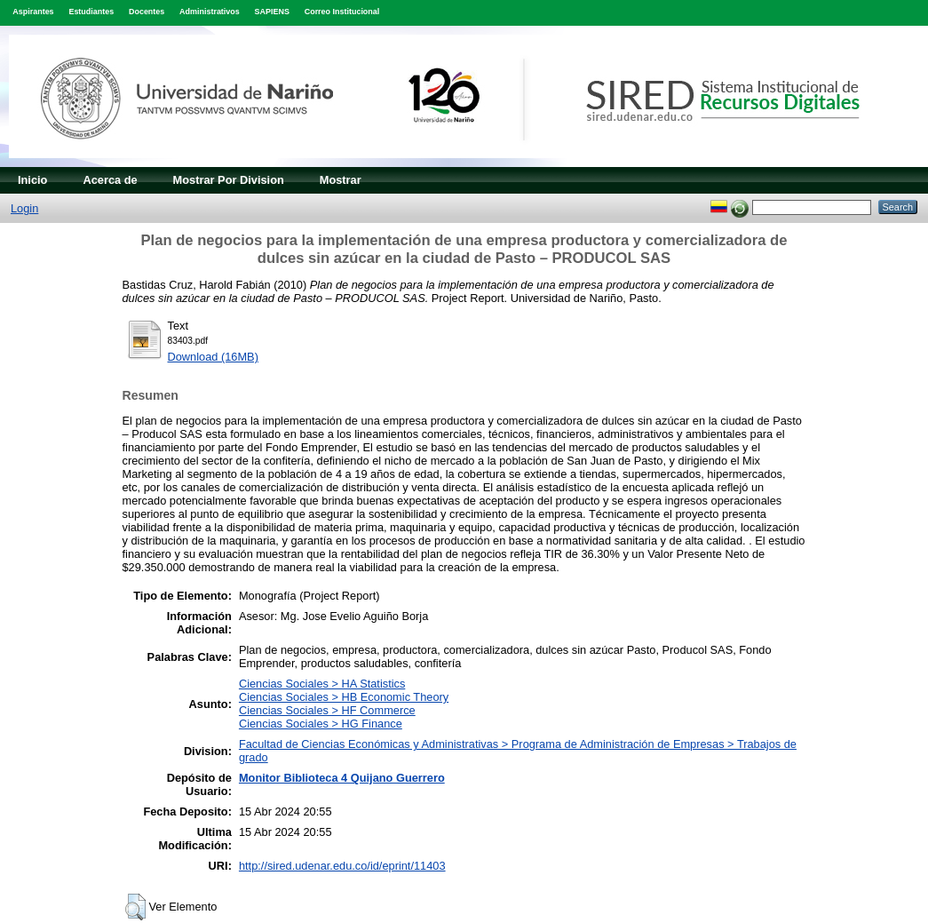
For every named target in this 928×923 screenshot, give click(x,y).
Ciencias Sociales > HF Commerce (327, 710)
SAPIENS (272, 11)
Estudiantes (91, 11)
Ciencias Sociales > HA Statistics (322, 683)
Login (24, 208)
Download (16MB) (213, 356)
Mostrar (340, 180)
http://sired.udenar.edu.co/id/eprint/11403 (342, 865)
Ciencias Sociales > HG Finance (320, 723)
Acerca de (110, 180)
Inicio (32, 180)
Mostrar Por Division (228, 180)
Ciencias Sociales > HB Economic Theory (343, 697)
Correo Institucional (342, 11)
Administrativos (209, 11)
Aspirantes (32, 11)
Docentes (146, 11)
